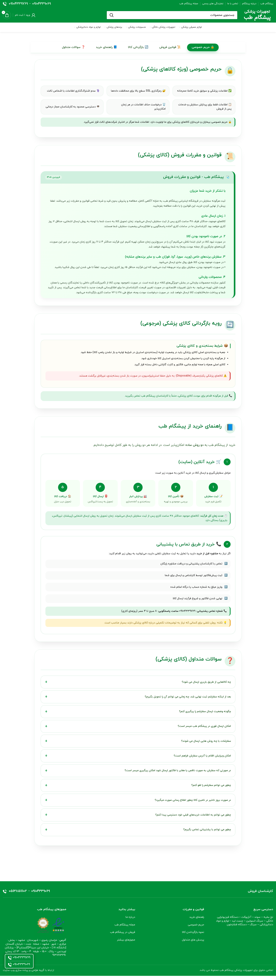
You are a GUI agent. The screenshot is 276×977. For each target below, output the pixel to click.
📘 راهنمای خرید (106, 47)
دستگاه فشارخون (237, 926)
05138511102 (18, 892)
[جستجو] (172, 15)
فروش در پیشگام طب (122, 934)
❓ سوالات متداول (73, 47)
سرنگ (253, 926)
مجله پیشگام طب (124, 926)
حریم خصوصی (196, 926)
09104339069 (41, 3)
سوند (257, 918)
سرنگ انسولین (254, 922)
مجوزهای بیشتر (126, 941)
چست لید (237, 922)
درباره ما (130, 918)
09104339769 (18, 3)
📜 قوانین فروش (170, 47)
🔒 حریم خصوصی (203, 47)
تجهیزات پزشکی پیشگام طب (236, 971)
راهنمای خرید (196, 918)
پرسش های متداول (193, 941)
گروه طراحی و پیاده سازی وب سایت (23, 971)
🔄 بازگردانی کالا (138, 47)
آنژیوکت (246, 918)
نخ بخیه (268, 918)
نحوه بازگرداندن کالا (193, 934)
